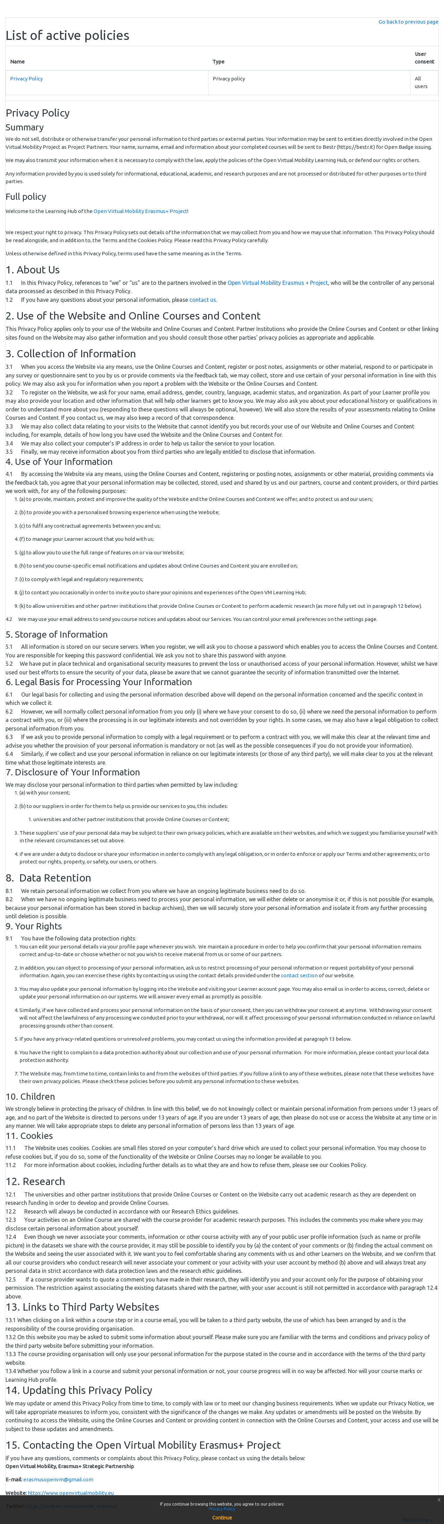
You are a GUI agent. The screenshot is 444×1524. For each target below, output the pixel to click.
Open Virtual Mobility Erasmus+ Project (140, 211)
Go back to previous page (408, 22)
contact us (202, 300)
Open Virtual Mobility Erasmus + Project (278, 283)
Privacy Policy (26, 79)
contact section (299, 975)
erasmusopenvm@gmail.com (58, 1479)
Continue (222, 1518)
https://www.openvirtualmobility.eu (71, 1493)
